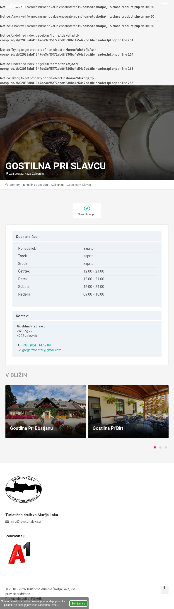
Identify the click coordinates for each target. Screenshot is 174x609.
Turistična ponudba (35, 184)
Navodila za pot (87, 214)
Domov (14, 184)
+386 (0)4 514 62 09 (36, 345)
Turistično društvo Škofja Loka (15, 5)
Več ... (55, 605)
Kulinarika (57, 184)
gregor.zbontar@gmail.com (41, 350)
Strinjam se (78, 603)
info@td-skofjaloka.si (26, 521)
